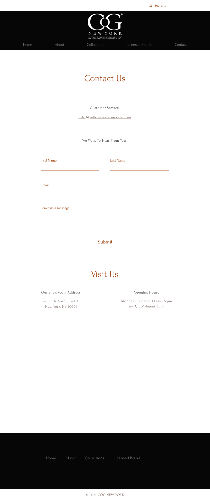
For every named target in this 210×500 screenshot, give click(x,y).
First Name (49, 160)
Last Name (117, 160)
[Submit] (105, 242)
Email (45, 185)
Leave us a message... (56, 208)
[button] (95, 44)
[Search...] (164, 5)
